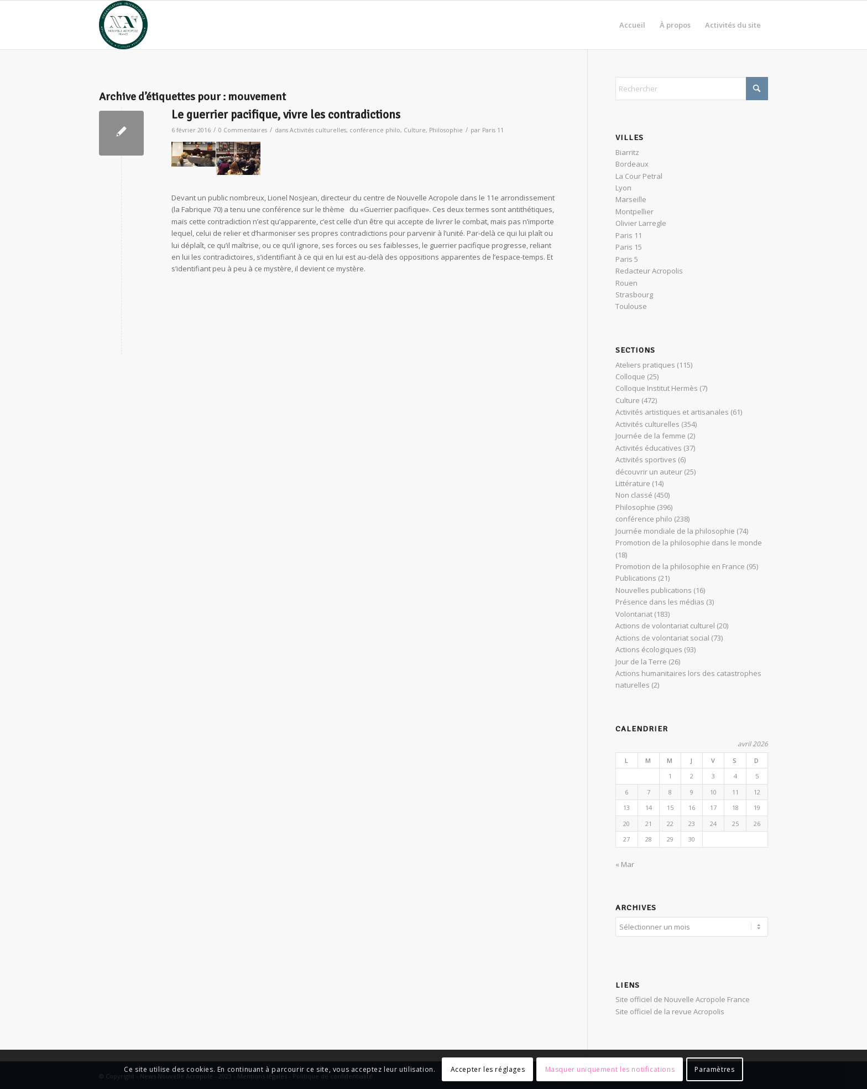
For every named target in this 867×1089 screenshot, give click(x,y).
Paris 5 (626, 259)
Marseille (630, 199)
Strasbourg (634, 295)
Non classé (633, 495)
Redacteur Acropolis (649, 271)
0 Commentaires (242, 130)
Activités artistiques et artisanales (672, 412)
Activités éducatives (648, 448)
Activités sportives (645, 459)
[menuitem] (632, 25)
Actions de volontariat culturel (665, 626)
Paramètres (714, 1069)
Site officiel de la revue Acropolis (669, 1010)
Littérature (632, 483)
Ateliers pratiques (645, 365)
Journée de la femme (650, 436)
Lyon (623, 188)
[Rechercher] (691, 88)
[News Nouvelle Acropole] (123, 25)
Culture (415, 130)
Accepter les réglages (488, 1069)
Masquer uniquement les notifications (610, 1069)
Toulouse (631, 306)
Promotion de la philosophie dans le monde (688, 543)
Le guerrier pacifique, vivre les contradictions (285, 114)
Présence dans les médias (659, 602)
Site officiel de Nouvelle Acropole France (682, 998)
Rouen (626, 283)
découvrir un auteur (648, 472)
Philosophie (446, 130)
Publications (635, 578)
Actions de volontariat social (662, 638)
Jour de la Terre (641, 662)
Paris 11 (493, 130)
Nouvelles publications (653, 590)
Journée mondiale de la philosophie (675, 531)
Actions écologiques (648, 649)
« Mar (624, 864)
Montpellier (634, 211)
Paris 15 (628, 247)
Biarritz (627, 152)
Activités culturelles (318, 130)
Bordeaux (632, 164)
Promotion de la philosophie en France (680, 566)
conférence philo (374, 130)
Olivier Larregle (640, 223)
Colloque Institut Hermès (656, 388)
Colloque (630, 376)
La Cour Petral (638, 176)
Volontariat (633, 614)
